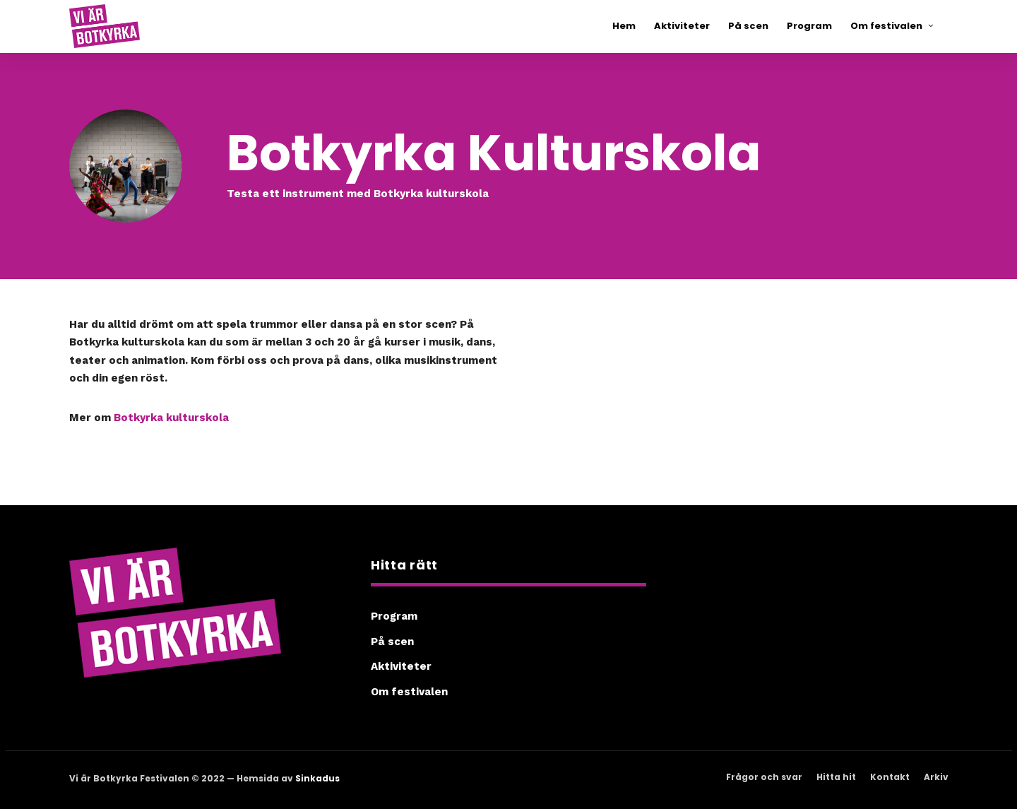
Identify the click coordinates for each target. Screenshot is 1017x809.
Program (394, 616)
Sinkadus (317, 778)
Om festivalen (409, 691)
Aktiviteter (401, 666)
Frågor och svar (764, 777)
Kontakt (890, 777)
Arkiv (936, 777)
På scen (392, 641)
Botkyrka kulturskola (171, 417)
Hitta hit (836, 777)
